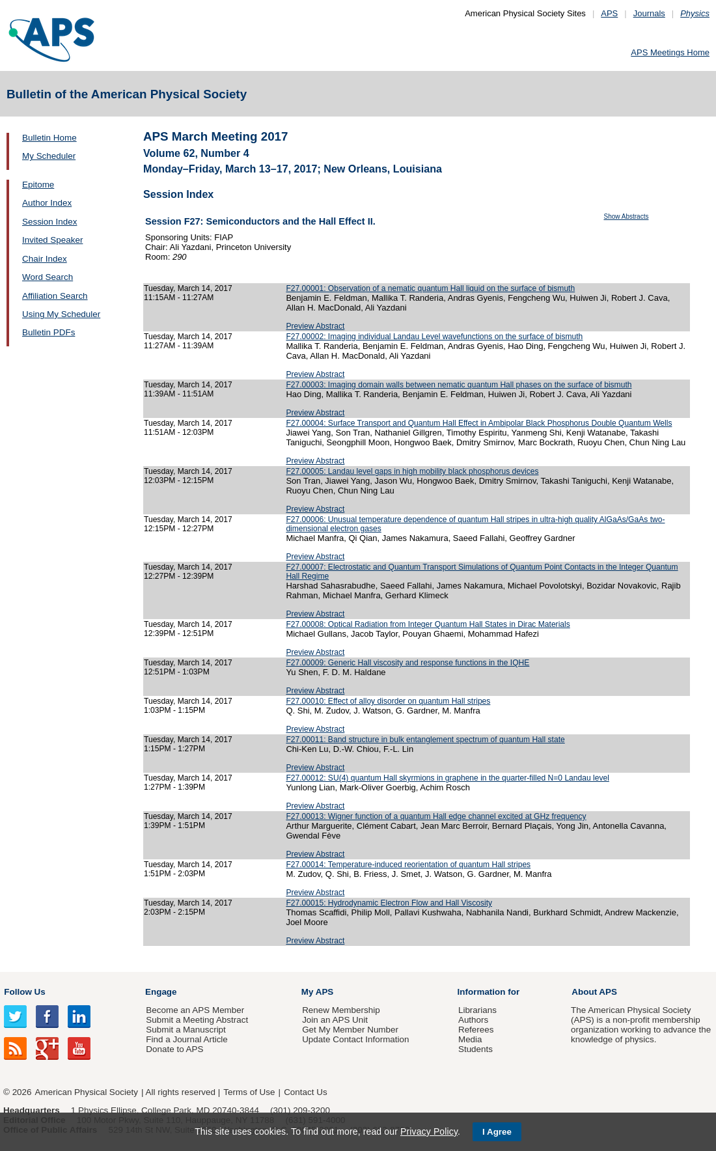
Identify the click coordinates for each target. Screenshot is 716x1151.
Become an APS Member (195, 1010)
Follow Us (24, 992)
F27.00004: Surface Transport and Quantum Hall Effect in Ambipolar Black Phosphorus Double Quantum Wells (479, 423)
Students (475, 1049)
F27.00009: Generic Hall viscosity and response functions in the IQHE (407, 662)
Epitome (38, 184)
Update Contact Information (355, 1039)
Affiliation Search (55, 296)
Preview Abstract (315, 326)
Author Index (47, 203)
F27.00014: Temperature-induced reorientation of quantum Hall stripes (408, 864)
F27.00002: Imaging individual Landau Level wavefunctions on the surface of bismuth (434, 336)
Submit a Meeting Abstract (197, 1020)
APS (609, 13)
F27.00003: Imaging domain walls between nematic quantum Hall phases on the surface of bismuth (458, 384)
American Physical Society (86, 1092)
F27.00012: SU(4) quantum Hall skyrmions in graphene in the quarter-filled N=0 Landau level (447, 778)
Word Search (47, 277)
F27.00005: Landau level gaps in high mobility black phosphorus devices (412, 471)
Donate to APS (174, 1049)
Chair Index (44, 259)
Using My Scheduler (61, 314)
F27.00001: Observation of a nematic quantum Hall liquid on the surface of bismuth (430, 288)
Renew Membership (341, 1010)
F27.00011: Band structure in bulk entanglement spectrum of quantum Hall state (425, 739)
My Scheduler (49, 156)
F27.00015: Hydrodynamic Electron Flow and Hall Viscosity (389, 903)
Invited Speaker (52, 240)
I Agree (497, 1132)
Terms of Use (249, 1092)
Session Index (49, 222)
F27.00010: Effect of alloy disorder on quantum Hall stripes (388, 701)
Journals (649, 13)
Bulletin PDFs (48, 332)
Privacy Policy (429, 1131)
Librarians (477, 1010)
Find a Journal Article (186, 1039)
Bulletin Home (49, 138)
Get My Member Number (350, 1029)
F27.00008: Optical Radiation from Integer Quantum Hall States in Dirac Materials (428, 624)
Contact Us (305, 1092)
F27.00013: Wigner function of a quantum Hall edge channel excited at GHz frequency (436, 816)
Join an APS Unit (335, 1020)
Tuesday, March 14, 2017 (188, 288)
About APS (594, 992)
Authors (473, 1020)
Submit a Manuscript (185, 1029)
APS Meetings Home (670, 52)
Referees (476, 1029)
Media (470, 1039)
